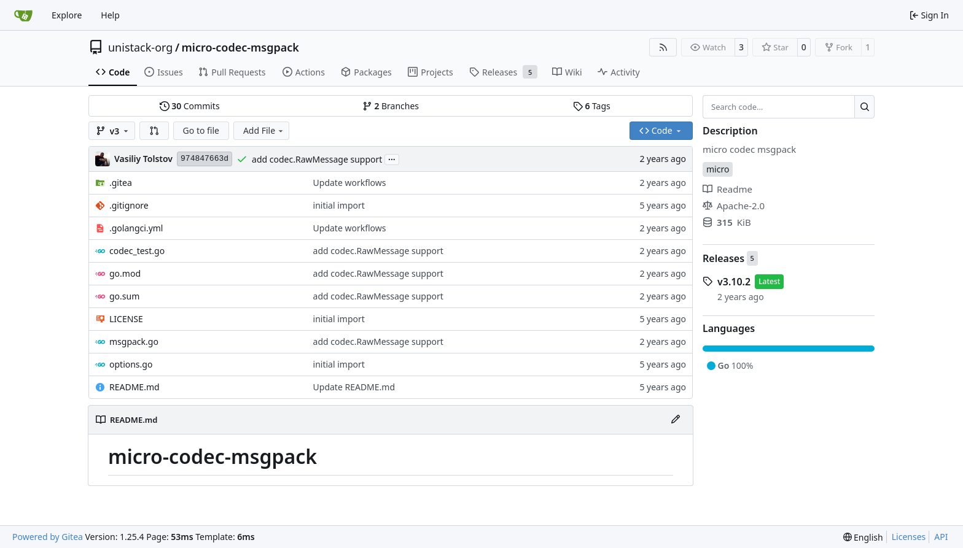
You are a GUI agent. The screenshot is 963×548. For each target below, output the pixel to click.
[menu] (863, 537)
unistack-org (140, 47)
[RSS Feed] (663, 47)
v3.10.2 (734, 282)
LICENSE (126, 319)
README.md (134, 387)
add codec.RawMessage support (317, 159)
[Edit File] (675, 419)
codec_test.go (137, 251)
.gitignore (129, 205)
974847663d (204, 158)
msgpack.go (133, 341)
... (392, 158)
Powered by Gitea (47, 536)
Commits (190, 106)
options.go (130, 364)
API (941, 536)
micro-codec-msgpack (240, 47)
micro (717, 169)
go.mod (125, 273)
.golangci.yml (136, 228)
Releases (723, 258)
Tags (591, 106)
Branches (390, 106)
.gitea (120, 182)
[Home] (23, 15)
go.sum (124, 296)
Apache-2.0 (734, 205)
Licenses (909, 536)
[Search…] (864, 106)
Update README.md (354, 387)
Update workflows (349, 182)
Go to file (201, 130)
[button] (154, 131)
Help (110, 15)
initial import (339, 205)
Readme (727, 189)
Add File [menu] (264, 130)
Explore (67, 15)
